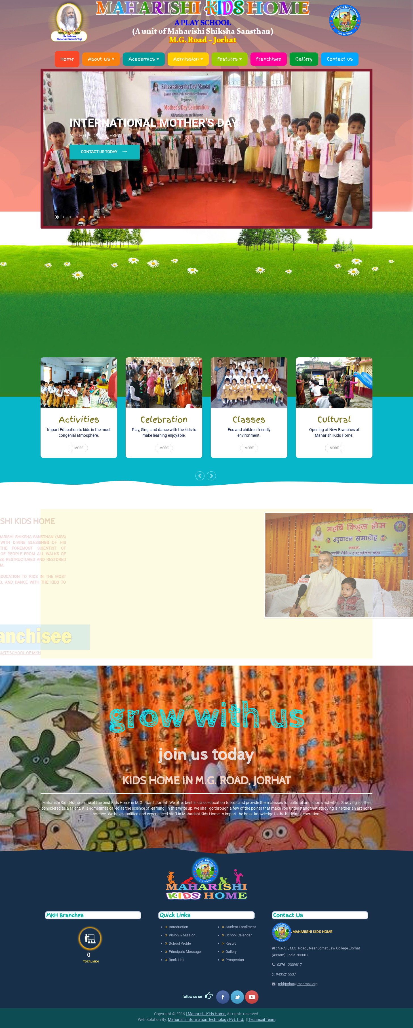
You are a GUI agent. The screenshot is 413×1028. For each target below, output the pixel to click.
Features (229, 59)
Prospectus (235, 960)
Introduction (178, 927)
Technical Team (261, 1019)
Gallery (304, 59)
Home (67, 59)
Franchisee (268, 59)
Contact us (340, 59)
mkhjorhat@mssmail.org (297, 984)
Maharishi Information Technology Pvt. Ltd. (206, 1019)
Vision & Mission (182, 935)
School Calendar (239, 935)
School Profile (180, 943)
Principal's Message (185, 951)
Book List (176, 960)
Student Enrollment (241, 927)
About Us (101, 59)
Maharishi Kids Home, (206, 1014)
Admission (188, 59)
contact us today (99, 151)
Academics (143, 59)
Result (231, 943)
